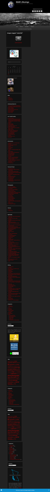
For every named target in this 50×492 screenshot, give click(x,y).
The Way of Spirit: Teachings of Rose (13, 254)
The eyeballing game (11, 133)
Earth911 (9, 146)
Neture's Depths (10, 151)
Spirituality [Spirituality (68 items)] (15, 380)
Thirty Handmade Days (11, 134)
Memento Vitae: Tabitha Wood (12, 276)
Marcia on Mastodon (11, 110)
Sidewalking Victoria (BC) (11, 176)
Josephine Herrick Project (12, 191)
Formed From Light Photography (12, 189)
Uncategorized (10, 313)
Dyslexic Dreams (10, 269)
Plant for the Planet (11, 155)
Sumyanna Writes (10, 286)
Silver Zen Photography (11, 198)
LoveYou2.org (10, 234)
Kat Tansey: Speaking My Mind (12, 233)
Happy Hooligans (10, 123)
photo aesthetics (10, 196)
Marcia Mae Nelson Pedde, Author (13, 109)
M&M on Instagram (11, 107)
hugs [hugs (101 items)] (13, 371)
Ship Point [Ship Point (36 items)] (11, 380)
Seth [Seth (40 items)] (17, 378)
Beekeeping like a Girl (11, 168)
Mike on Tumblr (10, 112)
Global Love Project (11, 231)
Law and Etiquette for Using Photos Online (14, 192)
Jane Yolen (9, 272)
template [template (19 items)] (14, 382)
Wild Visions (10, 137)
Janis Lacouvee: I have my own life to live (14, 273)
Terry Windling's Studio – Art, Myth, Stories (14, 288)
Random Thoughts (11, 310)
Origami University (10, 129)
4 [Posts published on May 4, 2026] (10, 69)
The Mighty (9, 250)
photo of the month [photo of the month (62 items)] (12, 377)
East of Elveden (10, 147)
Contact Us (32, 26)
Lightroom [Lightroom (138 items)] (13, 373)
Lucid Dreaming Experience (12, 235)
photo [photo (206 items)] (9, 375)
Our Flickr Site (10, 195)
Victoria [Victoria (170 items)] (10, 384)
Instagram (41, 11)
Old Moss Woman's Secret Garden (13, 193)
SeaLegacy (9, 156)
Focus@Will (10, 230)
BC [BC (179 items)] (9, 364)
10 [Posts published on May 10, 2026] (8, 70)
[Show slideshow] (18, 42)
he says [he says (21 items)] (17, 369)
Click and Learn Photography (12, 187)
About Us (21, 26)
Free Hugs (10, 311)
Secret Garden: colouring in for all (13, 130)
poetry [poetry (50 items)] (9, 378)
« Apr (8, 74)
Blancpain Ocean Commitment (12, 144)
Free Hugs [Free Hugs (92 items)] (17, 367)
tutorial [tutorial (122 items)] (17, 382)
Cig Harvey (9, 267)
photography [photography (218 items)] (15, 375)
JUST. (9, 232)
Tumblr (39, 11)
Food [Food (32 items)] (13, 367)
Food (9, 307)
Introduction (10, 308)
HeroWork (9, 148)
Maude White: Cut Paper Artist (12, 125)
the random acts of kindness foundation (13, 252)
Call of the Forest (10, 145)
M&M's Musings (22, 2)
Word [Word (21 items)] (13, 384)
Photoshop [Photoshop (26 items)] (17, 377)
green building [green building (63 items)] (13, 369)
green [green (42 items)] (9, 369)
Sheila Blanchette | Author (12, 285)
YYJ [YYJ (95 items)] (15, 384)
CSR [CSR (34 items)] (12, 367)
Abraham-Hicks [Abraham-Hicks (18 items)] (12, 361)
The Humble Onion (11, 178)
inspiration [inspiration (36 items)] (19, 371)
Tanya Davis (10, 287)
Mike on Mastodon (10, 111)
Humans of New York (11, 190)
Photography (10, 309)
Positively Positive (10, 239)
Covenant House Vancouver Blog (13, 226)
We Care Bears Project (11, 136)
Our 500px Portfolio (11, 194)
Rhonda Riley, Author (11, 284)
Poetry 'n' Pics (11, 402)
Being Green (11, 306)
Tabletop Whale (10, 210)
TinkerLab (9, 135)
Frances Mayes (10, 271)
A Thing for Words (10, 266)
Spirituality (9, 312)
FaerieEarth (10, 270)
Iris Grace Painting (11, 124)
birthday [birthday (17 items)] (15, 364)
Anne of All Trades (10, 118)
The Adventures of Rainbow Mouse (14, 404)
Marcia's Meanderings (12, 316)
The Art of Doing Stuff (11, 132)
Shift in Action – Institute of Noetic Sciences (14, 248)
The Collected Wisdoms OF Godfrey (13, 289)
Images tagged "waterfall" (15, 33)
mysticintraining (10, 237)
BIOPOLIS (9, 209)
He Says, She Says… (12, 315)
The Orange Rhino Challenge (12, 251)
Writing (9, 314)
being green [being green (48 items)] (12, 364)
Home (17, 26)
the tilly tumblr (10, 290)
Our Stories (26, 26)
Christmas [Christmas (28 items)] (9, 367)
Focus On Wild (10, 188)
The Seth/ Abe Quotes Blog (12, 253)
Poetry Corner (11, 403)
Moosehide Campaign (11, 236)
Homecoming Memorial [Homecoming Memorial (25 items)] (16, 370)
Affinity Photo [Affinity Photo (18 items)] (18, 362)
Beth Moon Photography (11, 186)
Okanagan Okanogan (11, 154)
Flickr (37, 11)
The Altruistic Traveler (11, 177)
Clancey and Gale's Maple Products (13, 171)
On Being (9, 238)
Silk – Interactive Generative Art (12, 131)
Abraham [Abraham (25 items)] (9, 361)
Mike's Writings (11, 317)
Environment (10, 305)
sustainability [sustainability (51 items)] (10, 382)
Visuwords (9, 295)
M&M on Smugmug (11, 108)
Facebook (33, 11)
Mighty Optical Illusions (11, 126)
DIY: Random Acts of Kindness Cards (13, 268)
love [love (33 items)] (17, 373)
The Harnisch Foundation (11, 249)
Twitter (35, 11)
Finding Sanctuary (10, 229)
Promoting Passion (11, 197)
